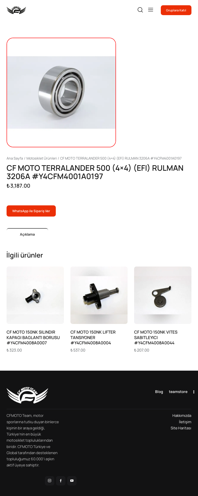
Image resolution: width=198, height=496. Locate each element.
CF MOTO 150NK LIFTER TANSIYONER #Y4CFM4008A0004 (93, 337)
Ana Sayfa (15, 158)
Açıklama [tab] (27, 234)
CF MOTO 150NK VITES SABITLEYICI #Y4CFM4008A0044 (155, 337)
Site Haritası (181, 427)
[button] (150, 10)
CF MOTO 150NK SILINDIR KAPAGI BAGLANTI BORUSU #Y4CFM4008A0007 (33, 337)
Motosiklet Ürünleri (41, 158)
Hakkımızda (181, 415)
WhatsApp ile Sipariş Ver (31, 211)
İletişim (185, 421)
